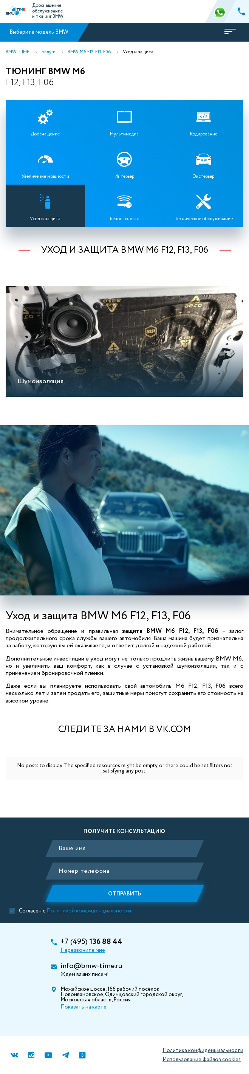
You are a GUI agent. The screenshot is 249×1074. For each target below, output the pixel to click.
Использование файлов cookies (201, 1059)
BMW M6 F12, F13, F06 (89, 52)
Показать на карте (83, 1007)
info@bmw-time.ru (91, 966)
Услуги (49, 52)
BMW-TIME (17, 52)
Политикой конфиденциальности (88, 911)
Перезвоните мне (82, 950)
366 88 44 (220, 11)
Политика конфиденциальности (202, 1050)
